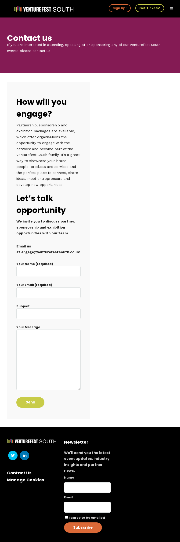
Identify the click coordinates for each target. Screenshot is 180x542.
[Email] (87, 507)
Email (68, 497)
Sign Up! (119, 8)
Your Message (48, 358)
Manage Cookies (25, 480)
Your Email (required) (48, 289)
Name (69, 477)
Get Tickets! (149, 8)
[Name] (87, 487)
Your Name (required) (48, 268)
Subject (48, 310)
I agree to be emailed (87, 517)
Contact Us (19, 473)
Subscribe (83, 527)
